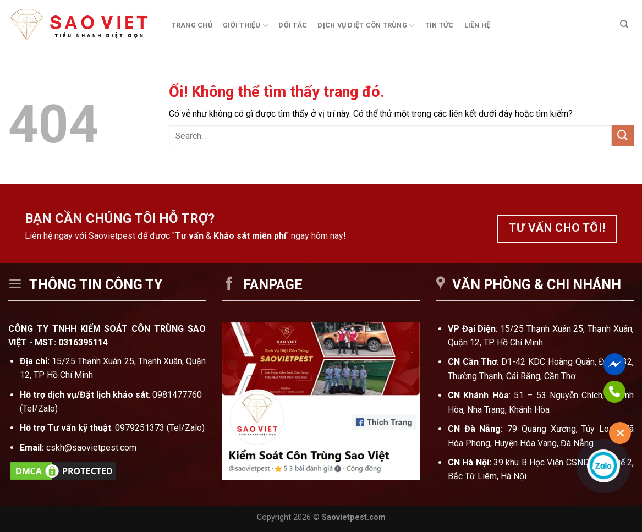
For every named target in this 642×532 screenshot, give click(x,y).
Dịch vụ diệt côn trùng (365, 25)
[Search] (624, 24)
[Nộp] (623, 135)
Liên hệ (477, 25)
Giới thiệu (245, 25)
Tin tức (439, 25)
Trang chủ (192, 25)
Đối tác (292, 25)
